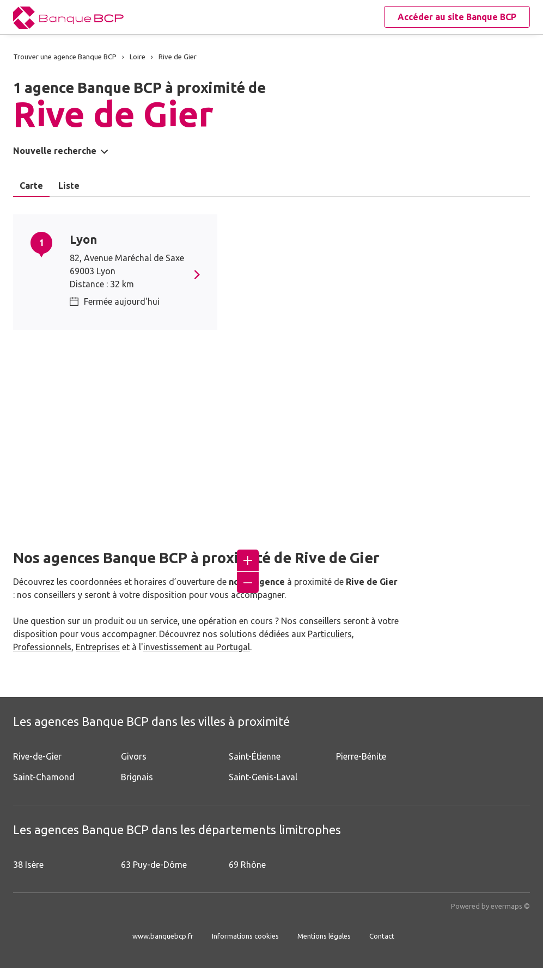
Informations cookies (245, 936)
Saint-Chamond (44, 777)
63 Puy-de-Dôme (154, 865)
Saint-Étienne (254, 756)
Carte (31, 185)
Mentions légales (324, 936)
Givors (134, 756)
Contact (381, 936)
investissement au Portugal (196, 647)
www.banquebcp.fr (162, 936)
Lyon (83, 239)
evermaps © (510, 906)
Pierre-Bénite (361, 756)
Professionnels (42, 647)
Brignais (137, 777)
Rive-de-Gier (37, 756)
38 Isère (28, 865)
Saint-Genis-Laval (263, 777)
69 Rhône (247, 865)
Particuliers (330, 634)
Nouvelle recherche (54, 151)
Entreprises (98, 647)
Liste (69, 185)
